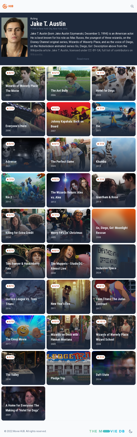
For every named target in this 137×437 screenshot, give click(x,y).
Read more (83, 58)
